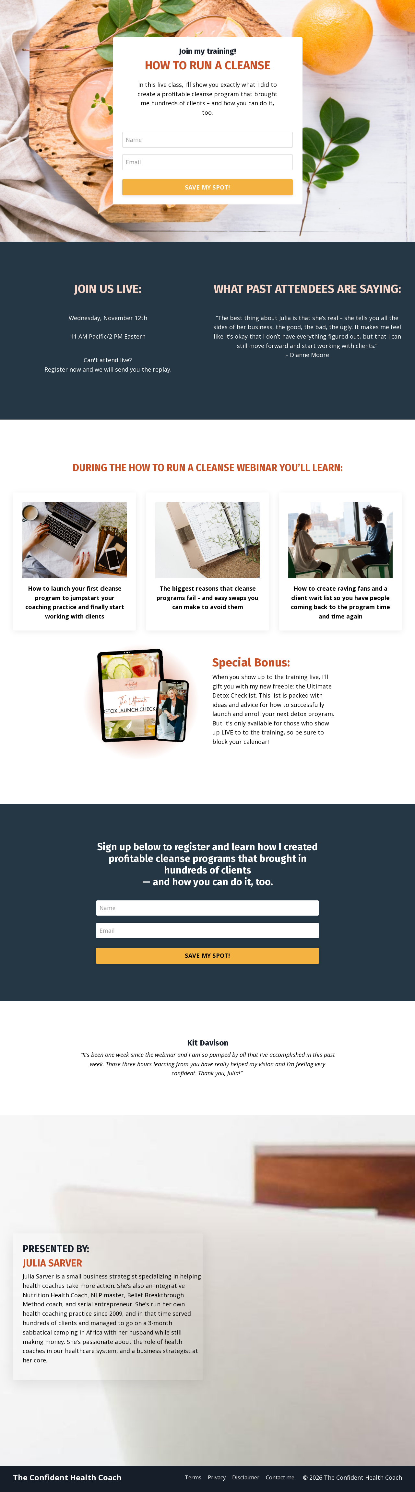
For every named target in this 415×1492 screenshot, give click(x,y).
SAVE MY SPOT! (207, 188)
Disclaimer (242, 1481)
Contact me (280, 1481)
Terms (186, 1481)
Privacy (211, 1481)
